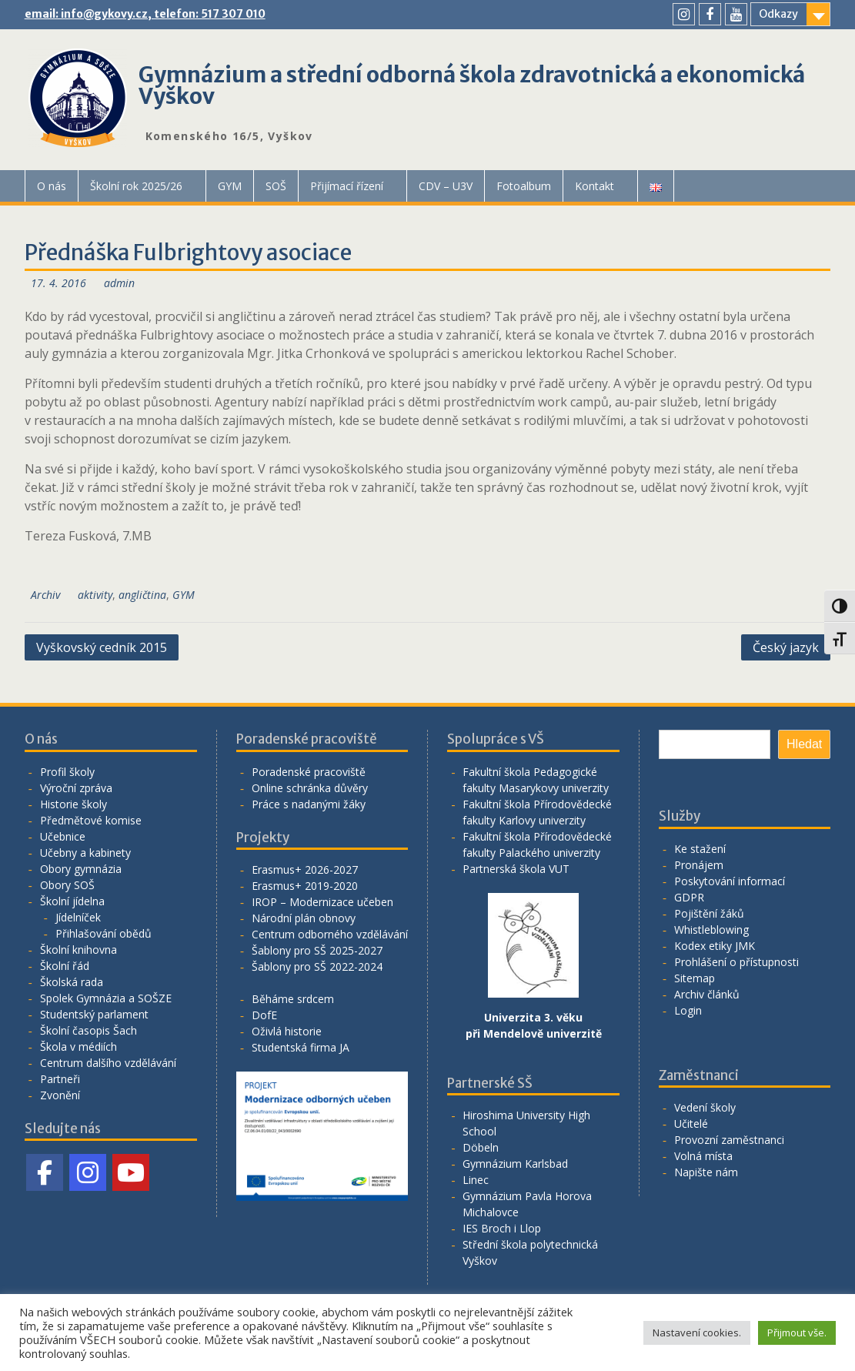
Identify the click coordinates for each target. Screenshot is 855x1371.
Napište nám (706, 1172)
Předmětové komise (91, 820)
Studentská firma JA (300, 1047)
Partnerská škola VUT (516, 868)
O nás (51, 186)
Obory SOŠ (67, 885)
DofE (264, 1015)
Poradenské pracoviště (309, 771)
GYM (230, 186)
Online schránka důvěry (310, 788)
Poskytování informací (729, 881)
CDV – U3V (446, 186)
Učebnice (62, 836)
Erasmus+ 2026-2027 (305, 869)
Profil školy (67, 771)
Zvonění (60, 1095)
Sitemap (694, 978)
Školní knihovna (78, 949)
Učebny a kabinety (85, 852)
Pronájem (698, 865)
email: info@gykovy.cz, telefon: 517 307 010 (145, 14)
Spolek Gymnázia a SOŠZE (106, 998)
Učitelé (691, 1123)
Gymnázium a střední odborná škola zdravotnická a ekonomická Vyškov (472, 85)
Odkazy (778, 14)
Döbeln (481, 1147)
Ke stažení (700, 848)
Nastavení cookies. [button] (697, 1332)
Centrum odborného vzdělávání (330, 934)
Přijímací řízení (346, 186)
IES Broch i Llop (502, 1228)
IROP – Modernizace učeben (322, 901)
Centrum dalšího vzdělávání (108, 1062)
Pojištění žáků (709, 913)
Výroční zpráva (76, 788)
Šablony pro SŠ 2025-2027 (317, 950)
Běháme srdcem (293, 998)
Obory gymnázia (81, 868)
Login (688, 1010)
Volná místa (703, 1156)
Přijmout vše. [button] (797, 1332)
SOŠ (276, 186)
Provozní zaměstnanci (729, 1139)
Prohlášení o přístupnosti (736, 962)
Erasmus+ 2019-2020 (305, 885)
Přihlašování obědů (103, 933)
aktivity (95, 594)
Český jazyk (786, 647)
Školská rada (71, 982)
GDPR (689, 897)
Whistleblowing (711, 929)
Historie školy (73, 804)
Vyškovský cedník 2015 (101, 647)
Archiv (45, 594)
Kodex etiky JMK (714, 945)
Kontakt (594, 186)
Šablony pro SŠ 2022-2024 (317, 966)
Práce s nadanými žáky (309, 804)
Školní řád (64, 965)
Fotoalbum (523, 186)
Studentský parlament (94, 1014)
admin (119, 283)
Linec (476, 1179)
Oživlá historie (287, 1031)
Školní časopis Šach (88, 1030)
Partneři (60, 1079)
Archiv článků (707, 994)
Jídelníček (78, 917)
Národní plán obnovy (304, 918)
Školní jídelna (72, 901)
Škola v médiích (78, 1046)
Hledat (804, 744)
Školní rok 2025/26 (136, 186)
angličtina (142, 594)
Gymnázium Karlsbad (515, 1163)
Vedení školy (705, 1107)
